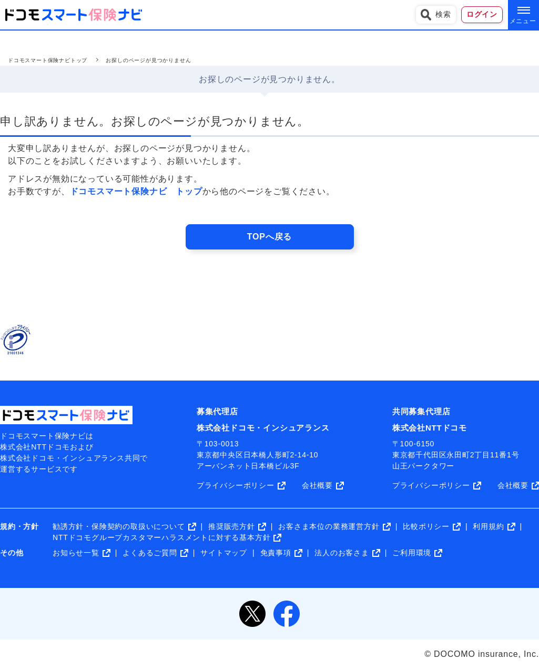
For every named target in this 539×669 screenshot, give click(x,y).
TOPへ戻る (269, 236)
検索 (436, 15)
